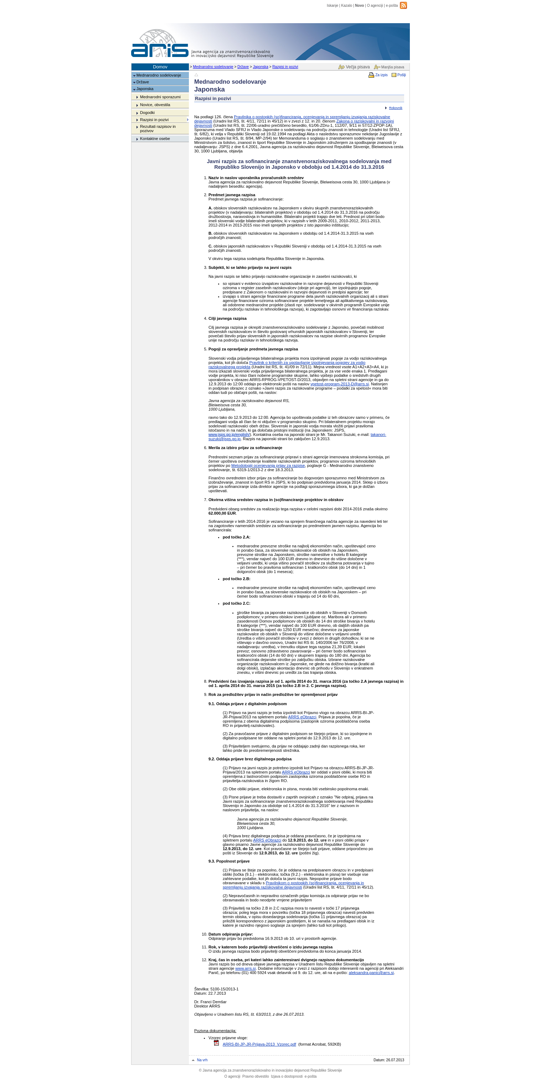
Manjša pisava (392, 67)
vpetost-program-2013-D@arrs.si (339, 384)
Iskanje (332, 5)
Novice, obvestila (155, 105)
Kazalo (346, 5)
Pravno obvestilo (255, 1076)
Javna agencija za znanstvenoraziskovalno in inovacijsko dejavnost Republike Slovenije (270, 1070)
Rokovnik (395, 108)
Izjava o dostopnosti (287, 1076)
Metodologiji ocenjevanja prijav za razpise (268, 465)
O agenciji (375, 5)
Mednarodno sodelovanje (213, 67)
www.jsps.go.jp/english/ (229, 434)
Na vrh (202, 1060)
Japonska (260, 67)
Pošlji (401, 75)
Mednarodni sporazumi (160, 97)
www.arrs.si (245, 968)
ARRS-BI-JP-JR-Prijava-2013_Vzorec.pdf (259, 1044)
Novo (359, 5)
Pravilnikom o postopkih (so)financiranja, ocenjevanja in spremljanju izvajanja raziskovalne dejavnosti (293, 885)
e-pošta (392, 5)
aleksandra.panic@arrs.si (371, 972)
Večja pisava (358, 66)
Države (243, 67)
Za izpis (381, 75)
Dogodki (147, 112)
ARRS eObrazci (302, 717)
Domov (160, 66)
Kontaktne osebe (155, 138)
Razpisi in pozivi (285, 67)
